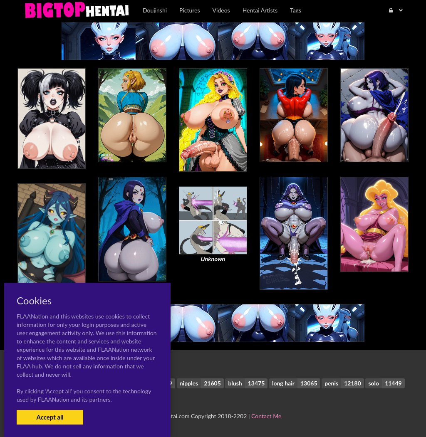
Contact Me (266, 416)
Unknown (213, 259)
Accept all (49, 417)
